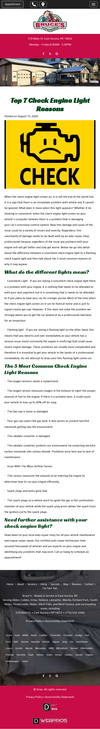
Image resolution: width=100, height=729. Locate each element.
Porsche (21, 654)
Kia (71, 641)
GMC (16, 641)
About (20, 584)
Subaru (68, 654)
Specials (55, 584)
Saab (31, 654)
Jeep (64, 641)
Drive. (39, 689)
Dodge (78, 635)
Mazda (28, 648)
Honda (24, 641)
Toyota (89, 654)
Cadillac (43, 635)
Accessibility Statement (59, 621)
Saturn (40, 654)
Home (10, 584)
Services (32, 584)
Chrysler (68, 635)
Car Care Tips (50, 588)
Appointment (12, 4)
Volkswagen (12, 661)
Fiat (87, 635)
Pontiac (10, 654)
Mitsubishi (62, 648)
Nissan (74, 648)
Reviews (76, 584)
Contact (89, 584)
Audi (17, 635)
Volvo (25, 661)
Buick (34, 635)
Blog (65, 584)
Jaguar (55, 641)
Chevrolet (55, 635)
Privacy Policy (34, 621)
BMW (25, 635)
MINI (51, 648)
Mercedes (40, 648)
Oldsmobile (87, 648)
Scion (49, 654)
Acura (9, 635)
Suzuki (78, 654)
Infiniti (45, 641)
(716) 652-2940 (75, 612)
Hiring (43, 584)
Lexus (9, 648)
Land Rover (82, 641)
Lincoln (19, 648)
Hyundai (35, 641)
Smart (58, 654)
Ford (8, 641)
